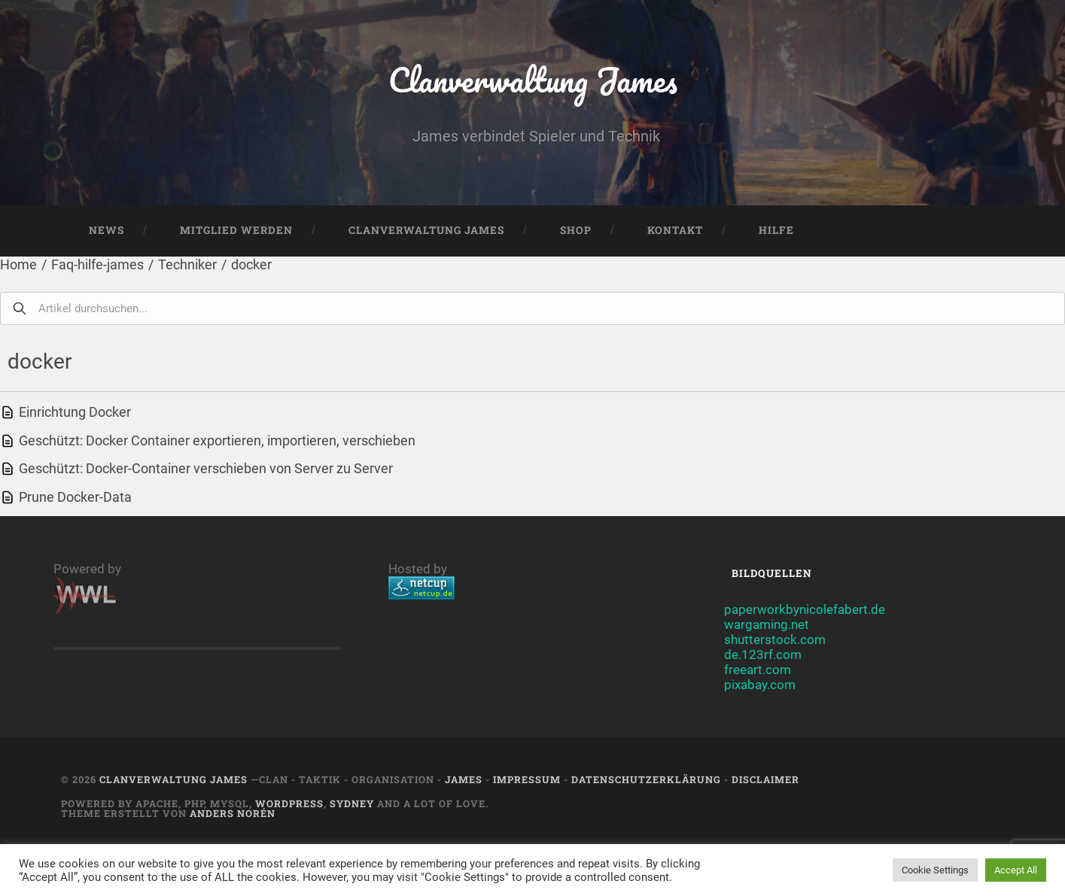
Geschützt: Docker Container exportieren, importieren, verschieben (217, 440)
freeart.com (757, 669)
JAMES (463, 779)
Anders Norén (232, 813)
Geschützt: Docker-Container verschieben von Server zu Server (206, 468)
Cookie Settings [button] (935, 870)
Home (18, 264)
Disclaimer (765, 779)
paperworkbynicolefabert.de (804, 609)
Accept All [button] (1015, 870)
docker (251, 264)
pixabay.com (760, 684)
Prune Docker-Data (75, 497)
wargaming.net (766, 624)
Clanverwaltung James (532, 79)
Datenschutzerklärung (646, 779)
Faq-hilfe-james (97, 264)
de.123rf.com (763, 654)
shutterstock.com (775, 639)
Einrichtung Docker (75, 412)
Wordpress (289, 803)
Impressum (527, 779)
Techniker (187, 264)
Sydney (352, 803)
